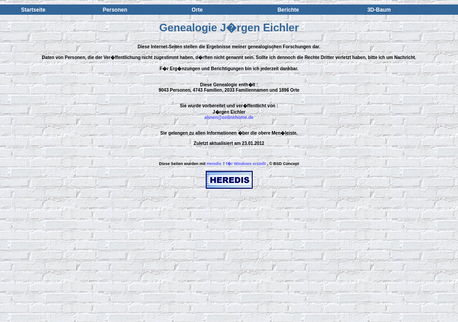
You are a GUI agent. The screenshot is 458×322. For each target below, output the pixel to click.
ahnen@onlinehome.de (229, 117)
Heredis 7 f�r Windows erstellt (236, 163)
